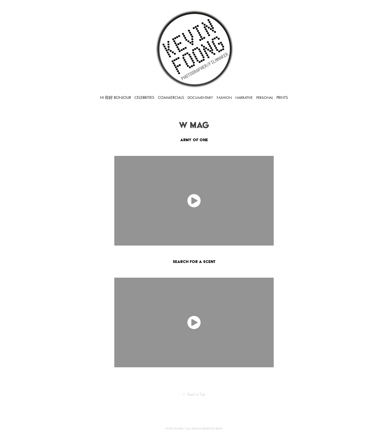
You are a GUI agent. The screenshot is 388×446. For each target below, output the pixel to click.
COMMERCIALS (171, 97)
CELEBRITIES (144, 97)
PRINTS (282, 97)
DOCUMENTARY (200, 97)
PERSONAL (264, 97)
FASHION (224, 97)
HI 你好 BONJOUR (115, 97)
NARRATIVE (244, 97)
